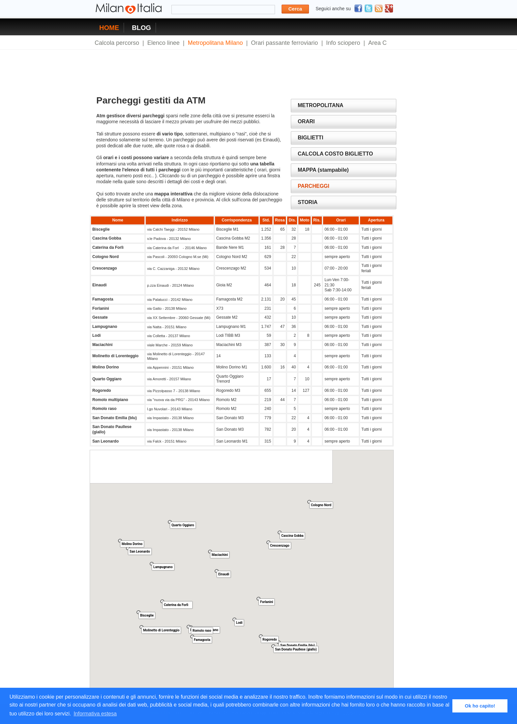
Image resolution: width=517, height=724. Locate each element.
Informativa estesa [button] (95, 713)
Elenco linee (163, 43)
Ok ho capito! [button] (480, 706)
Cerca (295, 9)
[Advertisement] (215, 68)
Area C (377, 43)
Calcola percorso (117, 43)
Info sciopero (343, 43)
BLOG (141, 27)
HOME (109, 27)
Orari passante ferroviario (284, 43)
